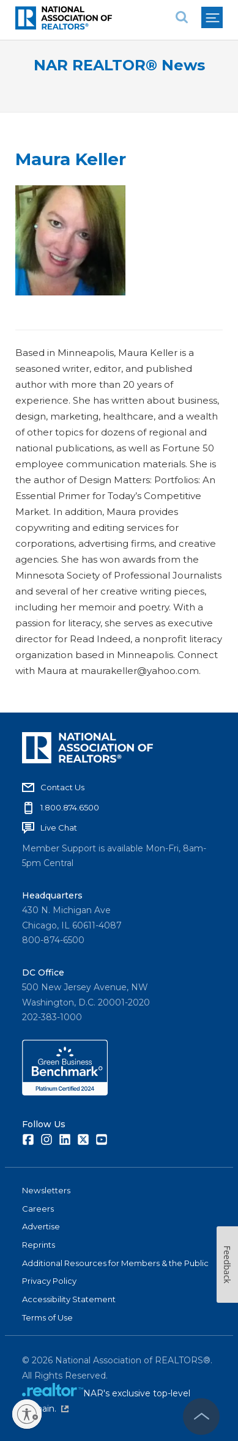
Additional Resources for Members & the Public (115, 1263)
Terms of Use (47, 1317)
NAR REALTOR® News (119, 65)
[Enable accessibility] (27, 1414)
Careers (38, 1208)
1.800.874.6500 (69, 807)
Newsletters (46, 1190)
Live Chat (58, 827)
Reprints (38, 1245)
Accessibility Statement (69, 1299)
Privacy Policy (49, 1281)
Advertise (41, 1226)
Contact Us (62, 787)
